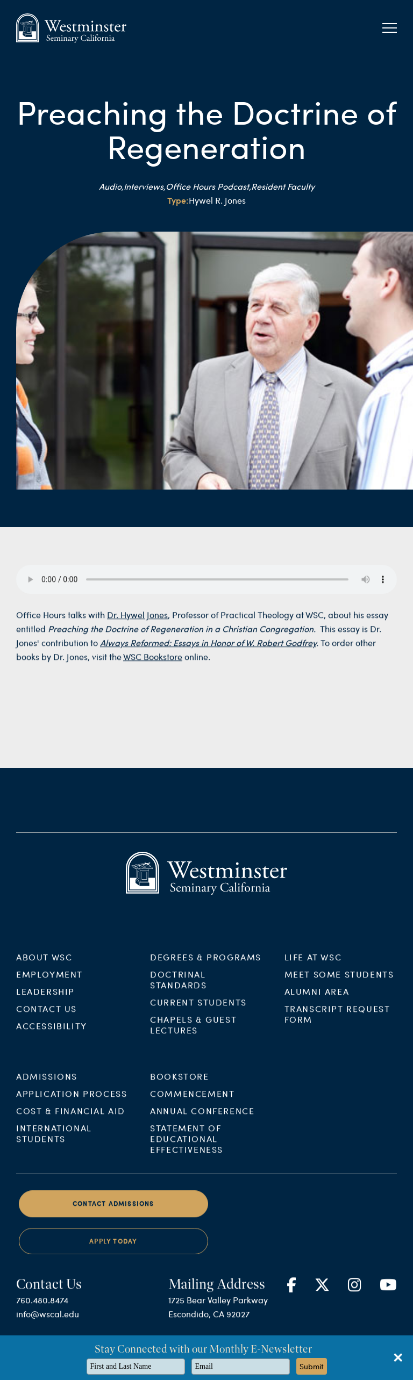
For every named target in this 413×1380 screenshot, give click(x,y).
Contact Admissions (113, 1211)
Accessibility (51, 1033)
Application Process (71, 1100)
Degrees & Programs (205, 964)
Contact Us (46, 1016)
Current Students (198, 1009)
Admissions (46, 1083)
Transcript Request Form (337, 1021)
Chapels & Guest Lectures (193, 1032)
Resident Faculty (283, 186)
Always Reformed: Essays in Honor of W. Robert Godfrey (208, 650)
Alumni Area (317, 998)
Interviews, (145, 186)
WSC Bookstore (152, 664)
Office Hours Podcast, (208, 186)
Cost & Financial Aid (70, 1118)
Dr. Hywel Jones (137, 622)
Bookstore (179, 1083)
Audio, (111, 186)
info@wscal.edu (47, 1321)
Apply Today (113, 1248)
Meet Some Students (339, 981)
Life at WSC (313, 964)
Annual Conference (202, 1118)
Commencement (192, 1100)
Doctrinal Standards (178, 987)
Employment (49, 981)
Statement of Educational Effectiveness (186, 1146)
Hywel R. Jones (217, 200)
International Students (54, 1141)
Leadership (45, 998)
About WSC (44, 964)
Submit (312, 1366)
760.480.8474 (42, 1307)
